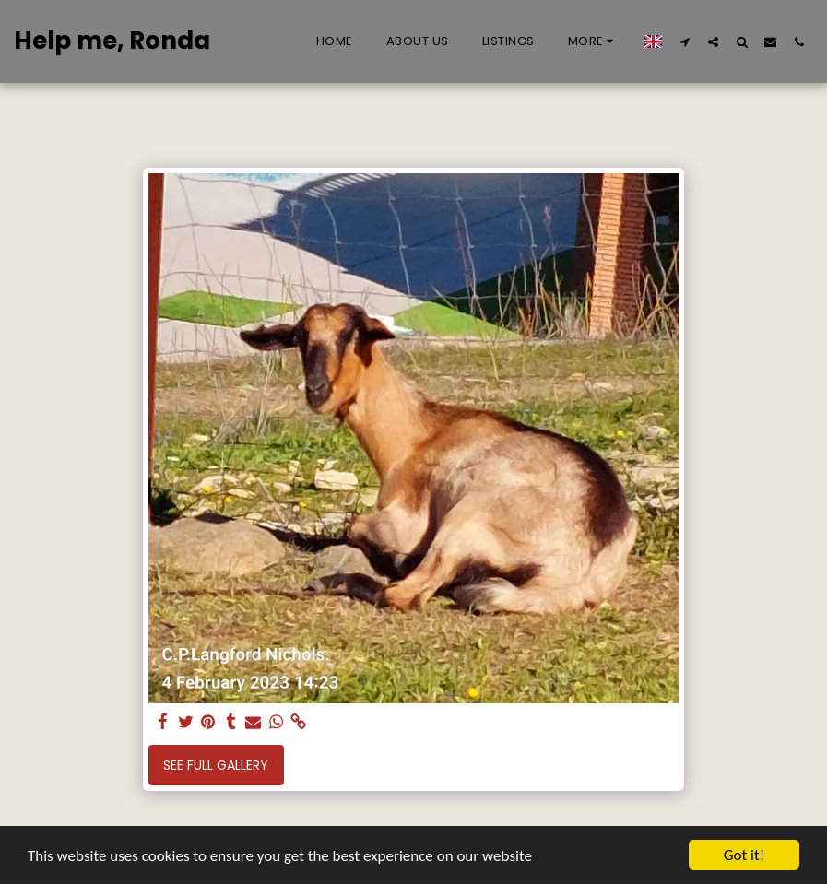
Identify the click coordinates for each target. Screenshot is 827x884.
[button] (684, 41)
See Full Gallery (215, 765)
